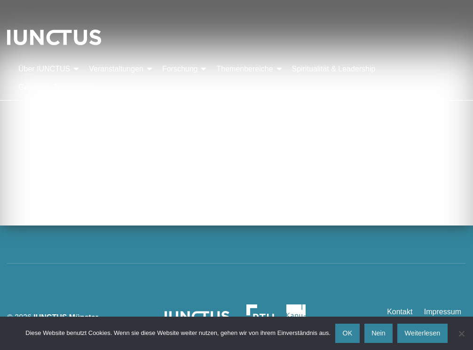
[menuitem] (46, 69)
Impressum (442, 312)
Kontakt (399, 312)
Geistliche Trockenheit (55, 87)
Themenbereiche (244, 69)
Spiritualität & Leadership (334, 69)
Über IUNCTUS (44, 69)
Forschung (180, 69)
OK (348, 333)
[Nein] (461, 333)
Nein (378, 333)
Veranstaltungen (116, 69)
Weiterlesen (423, 333)
